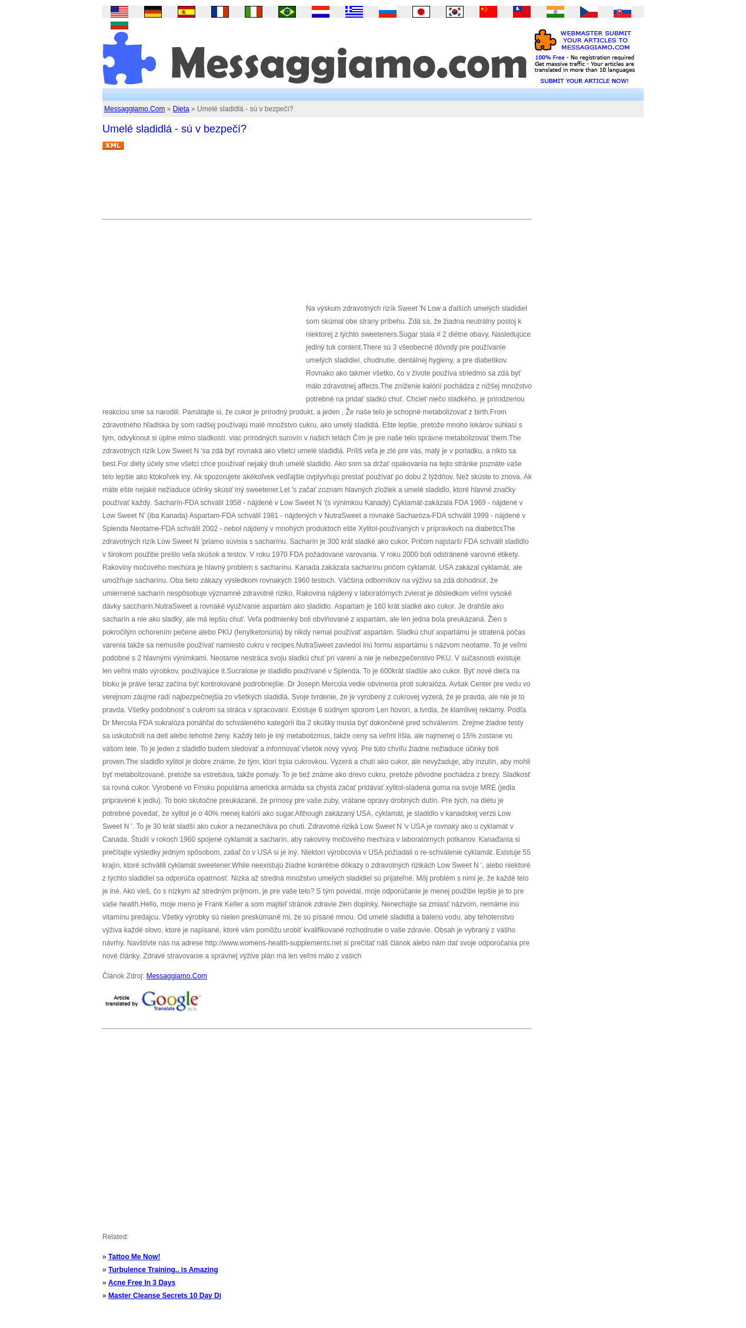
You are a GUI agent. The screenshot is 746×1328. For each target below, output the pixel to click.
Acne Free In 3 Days (141, 1283)
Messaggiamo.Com (134, 109)
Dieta (181, 109)
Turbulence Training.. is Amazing (163, 1270)
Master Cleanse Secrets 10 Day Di (164, 1296)
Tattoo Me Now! (134, 1257)
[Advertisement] (316, 188)
